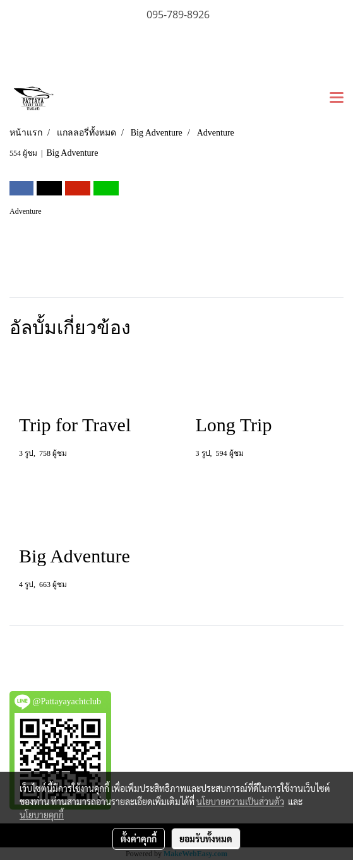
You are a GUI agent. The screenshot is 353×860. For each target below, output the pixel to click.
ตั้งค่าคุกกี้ (139, 838)
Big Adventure (72, 153)
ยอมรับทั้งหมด (205, 838)
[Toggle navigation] (336, 98)
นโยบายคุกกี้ (42, 814)
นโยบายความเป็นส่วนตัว (240, 801)
